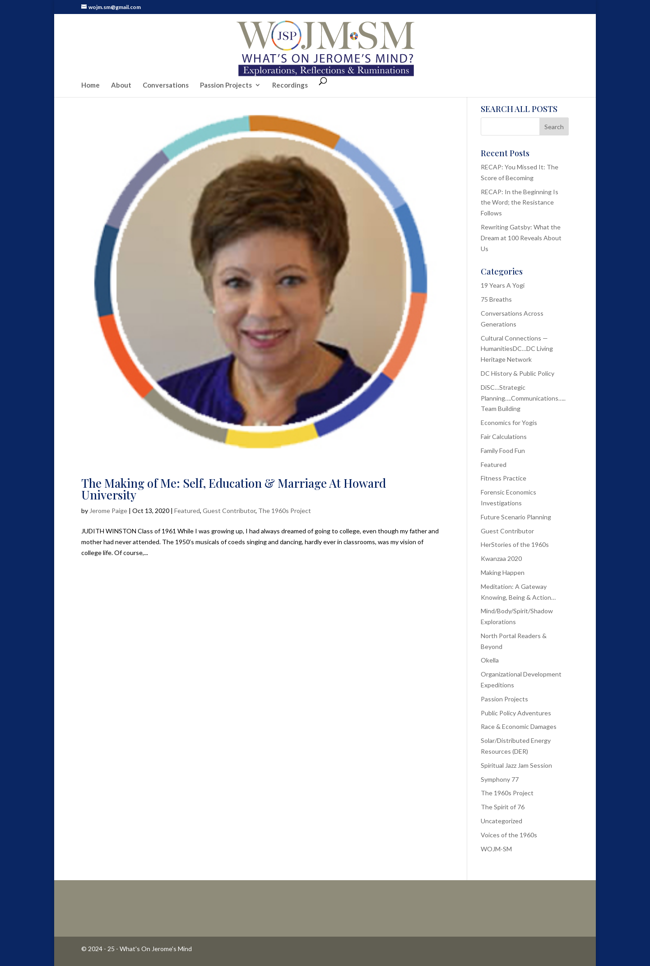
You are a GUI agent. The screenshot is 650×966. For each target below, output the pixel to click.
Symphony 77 (500, 779)
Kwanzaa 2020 (501, 558)
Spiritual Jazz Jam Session (516, 765)
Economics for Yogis (509, 422)
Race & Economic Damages (519, 726)
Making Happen (503, 572)
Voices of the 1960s (509, 835)
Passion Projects (226, 66)
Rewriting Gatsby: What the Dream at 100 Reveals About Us (521, 237)
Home (90, 66)
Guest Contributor (229, 510)
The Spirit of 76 (503, 807)
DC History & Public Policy (517, 373)
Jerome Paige (108, 510)
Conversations (166, 66)
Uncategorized (501, 821)
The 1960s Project (284, 510)
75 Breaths (496, 299)
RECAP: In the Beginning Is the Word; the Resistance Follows (519, 202)
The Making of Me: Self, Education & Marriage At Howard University (233, 489)
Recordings (290, 66)
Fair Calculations (504, 436)
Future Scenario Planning (516, 517)
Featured (187, 510)
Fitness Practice (503, 478)
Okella (490, 660)
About (121, 66)
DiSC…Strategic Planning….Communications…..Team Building (523, 398)
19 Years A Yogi (503, 285)
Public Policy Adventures (516, 713)
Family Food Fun (503, 450)
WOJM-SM (496, 849)
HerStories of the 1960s (515, 544)
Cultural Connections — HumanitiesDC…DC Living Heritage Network (517, 349)
